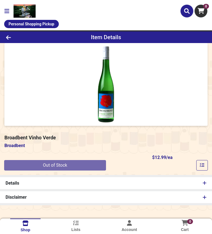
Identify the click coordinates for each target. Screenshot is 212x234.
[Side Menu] (6, 11)
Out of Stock (55, 165)
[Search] (187, 11)
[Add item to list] (202, 165)
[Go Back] (29, 37)
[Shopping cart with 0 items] (201, 11)
